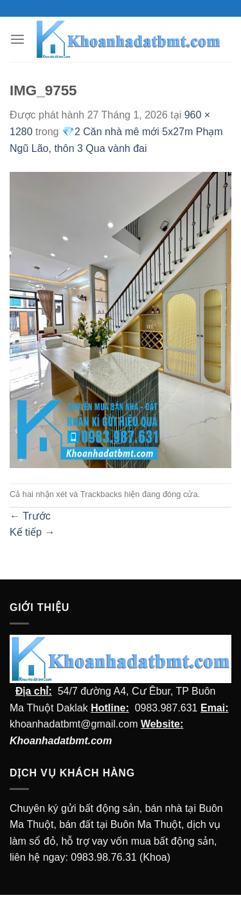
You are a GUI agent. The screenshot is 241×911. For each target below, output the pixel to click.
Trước (30, 516)
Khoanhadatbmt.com (61, 740)
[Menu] (17, 39)
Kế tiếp (32, 532)
